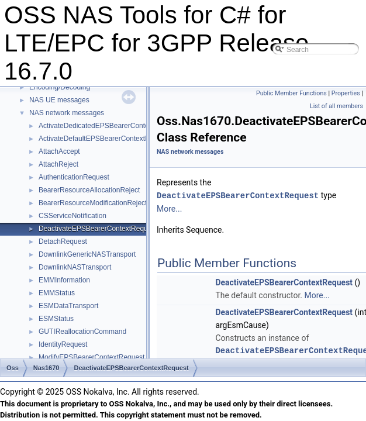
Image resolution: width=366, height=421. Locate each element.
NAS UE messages (59, 100)
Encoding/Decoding (59, 87)
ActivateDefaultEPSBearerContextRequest (105, 138)
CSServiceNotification (72, 216)
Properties (346, 93)
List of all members (336, 106)
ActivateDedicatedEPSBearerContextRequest (110, 126)
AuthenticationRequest (74, 177)
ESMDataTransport (68, 306)
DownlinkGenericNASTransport (87, 254)
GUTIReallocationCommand (82, 331)
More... (169, 208)
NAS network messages (66, 113)
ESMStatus (56, 319)
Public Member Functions (291, 93)
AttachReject (58, 164)
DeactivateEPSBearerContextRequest (98, 229)
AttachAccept (59, 151)
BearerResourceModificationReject (93, 203)
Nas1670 (46, 367)
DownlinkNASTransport (75, 267)
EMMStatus (57, 293)
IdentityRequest (63, 344)
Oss (12, 367)
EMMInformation (64, 280)
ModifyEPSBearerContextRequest (91, 357)
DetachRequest (63, 241)
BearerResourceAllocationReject (89, 190)
